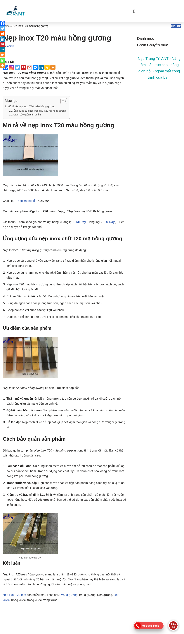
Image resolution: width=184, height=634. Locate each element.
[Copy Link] (47, 67)
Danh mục (145, 38)
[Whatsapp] (2, 60)
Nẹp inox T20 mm (14, 594)
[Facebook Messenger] (35, 67)
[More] (52, 67)
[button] (134, 11)
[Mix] (2, 54)
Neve (6, 629)
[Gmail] (29, 67)
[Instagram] (11, 67)
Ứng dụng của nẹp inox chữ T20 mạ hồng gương (39, 110)
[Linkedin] (41, 67)
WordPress (33, 629)
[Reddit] (2, 33)
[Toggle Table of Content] (62, 101)
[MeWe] (2, 49)
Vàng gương (69, 594)
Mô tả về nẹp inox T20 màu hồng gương (31, 106)
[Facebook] (2, 23)
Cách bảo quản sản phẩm (27, 114)
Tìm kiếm (176, 25)
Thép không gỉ (25, 200)
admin (10, 46)
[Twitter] (17, 67)
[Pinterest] (23, 67)
